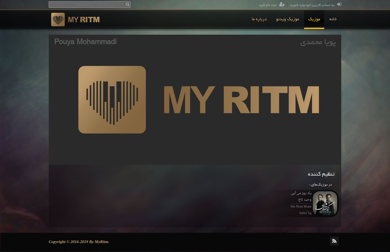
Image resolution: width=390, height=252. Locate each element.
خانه (333, 19)
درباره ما (259, 19)
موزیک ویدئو (287, 19)
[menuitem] (333, 19)
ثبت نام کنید (272, 5)
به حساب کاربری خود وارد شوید (315, 5)
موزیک (314, 19)
